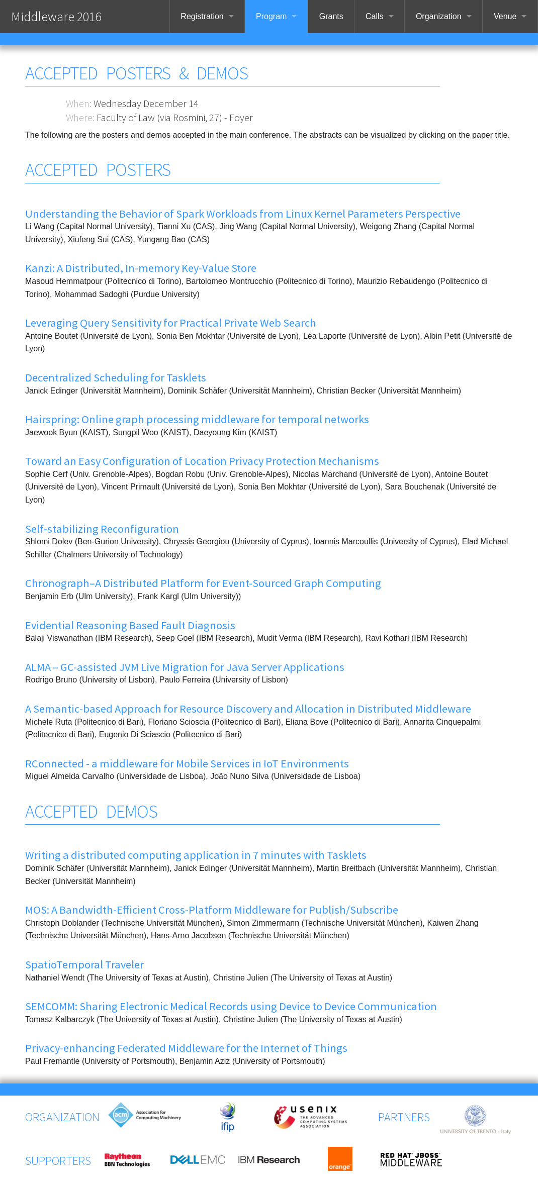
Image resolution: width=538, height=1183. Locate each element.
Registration (202, 16)
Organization (439, 16)
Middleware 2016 (56, 16)
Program (271, 16)
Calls (375, 16)
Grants (331, 16)
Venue (505, 16)
